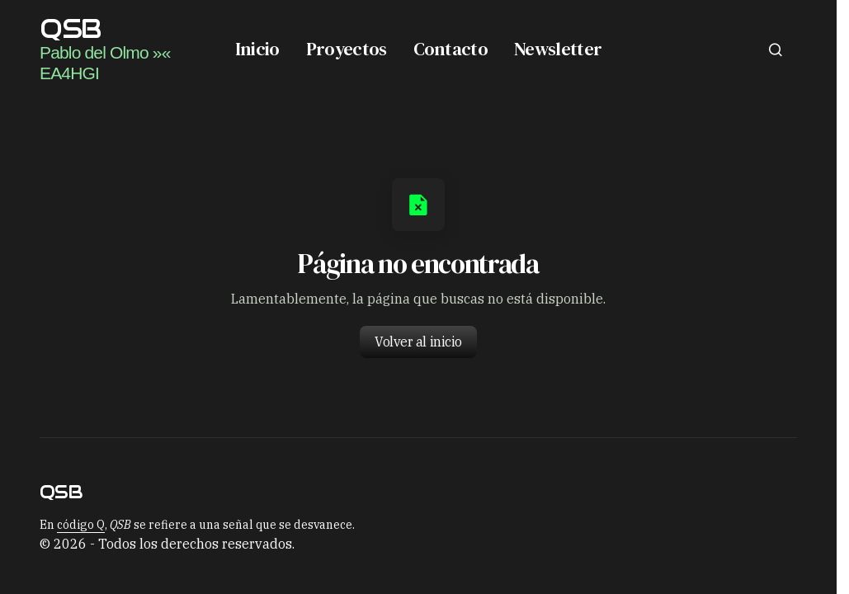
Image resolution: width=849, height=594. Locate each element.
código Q (81, 524)
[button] (775, 49)
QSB (70, 29)
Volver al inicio (418, 341)
